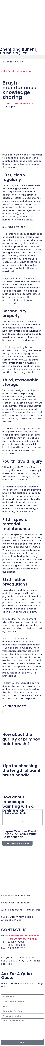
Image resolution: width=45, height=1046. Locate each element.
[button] (22, 57)
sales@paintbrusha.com (16, 71)
